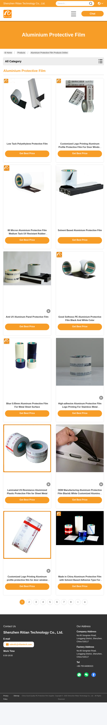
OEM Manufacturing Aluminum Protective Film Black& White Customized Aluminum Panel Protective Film (80, 511)
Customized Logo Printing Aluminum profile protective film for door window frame (27, 602)
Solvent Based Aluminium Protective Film (80, 237)
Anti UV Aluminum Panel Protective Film (27, 328)
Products (21, 53)
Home (8, 53)
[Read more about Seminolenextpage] (77, 624)
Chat (92, 13)
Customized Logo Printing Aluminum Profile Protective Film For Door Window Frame (80, 150)
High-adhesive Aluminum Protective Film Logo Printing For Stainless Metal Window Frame (80, 421)
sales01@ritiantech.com (19, 667)
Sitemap (16, 718)
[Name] (90, 3)
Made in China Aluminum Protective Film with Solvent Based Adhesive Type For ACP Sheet (79, 602)
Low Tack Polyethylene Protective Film (27, 147)
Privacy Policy (5, 719)
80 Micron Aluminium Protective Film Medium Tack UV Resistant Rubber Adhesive (27, 240)
